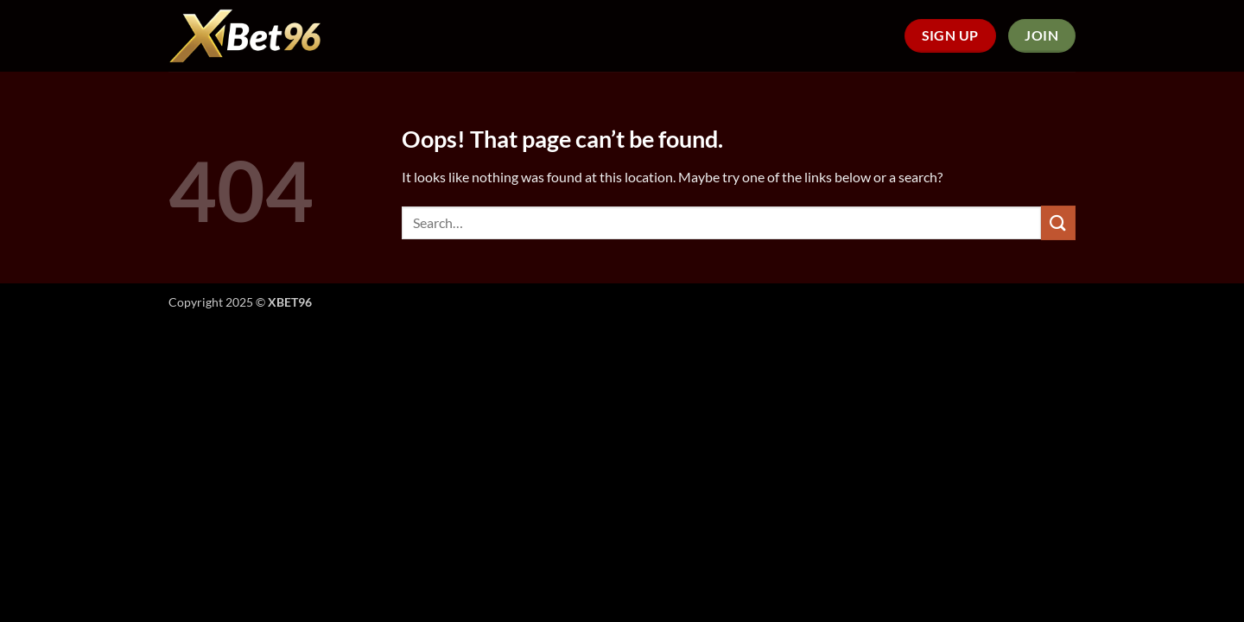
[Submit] (1058, 222)
